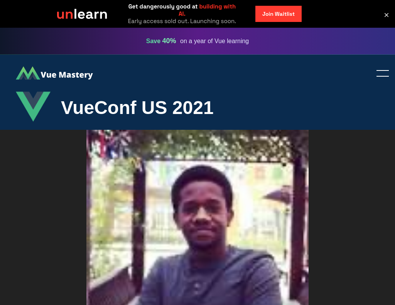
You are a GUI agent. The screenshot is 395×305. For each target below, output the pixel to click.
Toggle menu (379, 74)
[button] (386, 15)
